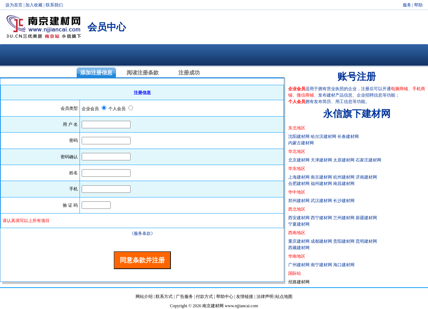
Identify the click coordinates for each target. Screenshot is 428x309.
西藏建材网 (299, 247)
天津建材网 (321, 160)
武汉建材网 (321, 200)
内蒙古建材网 (301, 142)
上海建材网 (299, 177)
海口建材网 (344, 264)
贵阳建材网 (344, 241)
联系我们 (54, 4)
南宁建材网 (321, 264)
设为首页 (13, 4)
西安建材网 (299, 217)
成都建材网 (321, 241)
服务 (407, 4)
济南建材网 (366, 177)
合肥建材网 (299, 183)
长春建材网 (348, 136)
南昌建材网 (344, 183)
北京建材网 (299, 160)
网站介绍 (144, 296)
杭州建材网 (344, 177)
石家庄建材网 (368, 160)
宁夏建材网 (299, 224)
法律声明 (265, 296)
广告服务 (184, 296)
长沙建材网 (344, 200)
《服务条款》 (142, 233)
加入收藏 (33, 4)
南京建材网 (321, 177)
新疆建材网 (366, 217)
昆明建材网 (366, 241)
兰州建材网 (344, 217)
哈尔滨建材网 (323, 136)
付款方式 (204, 296)
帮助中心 (224, 296)
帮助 (418, 4)
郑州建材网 (299, 200)
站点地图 (283, 296)
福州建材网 (321, 183)
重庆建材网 (299, 241)
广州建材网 (299, 264)
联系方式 (164, 296)
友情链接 (244, 296)
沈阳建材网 (299, 136)
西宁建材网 (321, 217)
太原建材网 (344, 160)
